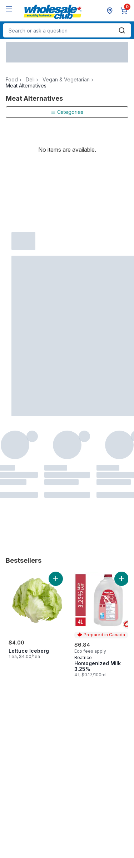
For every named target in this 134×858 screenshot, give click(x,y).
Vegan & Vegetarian (66, 79)
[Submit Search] (121, 30)
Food (12, 79)
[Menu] (9, 9)
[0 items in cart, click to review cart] (125, 10)
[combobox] (67, 30)
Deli (30, 79)
